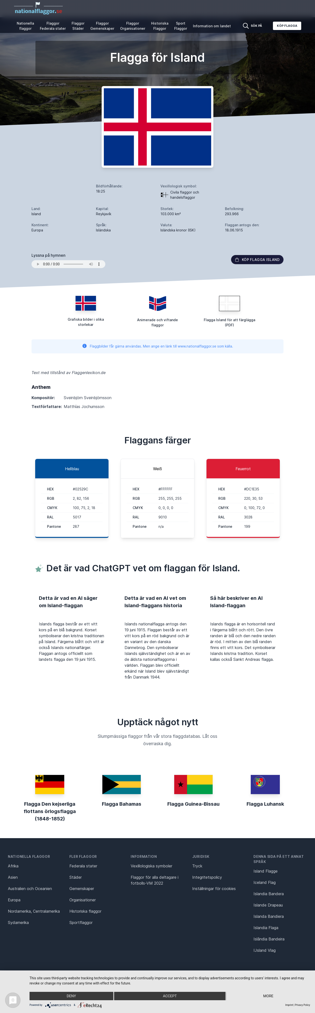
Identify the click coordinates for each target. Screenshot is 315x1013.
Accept (170, 996)
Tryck (197, 865)
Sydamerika (18, 922)
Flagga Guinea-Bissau (193, 804)
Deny (71, 996)
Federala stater (83, 865)
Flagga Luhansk (265, 804)
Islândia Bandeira (268, 939)
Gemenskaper (81, 888)
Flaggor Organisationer (132, 25)
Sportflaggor (81, 922)
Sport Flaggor (180, 25)
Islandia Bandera (268, 893)
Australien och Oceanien (30, 888)
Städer (75, 877)
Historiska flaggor (85, 911)
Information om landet (212, 26)
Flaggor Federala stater (53, 25)
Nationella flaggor (25, 25)
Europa (14, 899)
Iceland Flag (264, 882)
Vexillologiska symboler (151, 865)
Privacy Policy (302, 1005)
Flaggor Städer (78, 25)
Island (36, 214)
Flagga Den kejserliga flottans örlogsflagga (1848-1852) (50, 811)
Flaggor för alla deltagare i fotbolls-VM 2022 (154, 880)
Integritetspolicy (207, 877)
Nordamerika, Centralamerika (34, 911)
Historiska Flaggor (159, 25)
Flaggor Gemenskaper (102, 25)
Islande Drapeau (268, 905)
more (268, 996)
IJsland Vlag (264, 950)
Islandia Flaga (265, 927)
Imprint (289, 1005)
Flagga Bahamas (121, 804)
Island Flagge (265, 871)
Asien (13, 877)
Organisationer (82, 899)
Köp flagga (287, 26)
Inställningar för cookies (214, 888)
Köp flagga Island (257, 259)
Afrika (13, 865)
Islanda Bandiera (268, 916)
